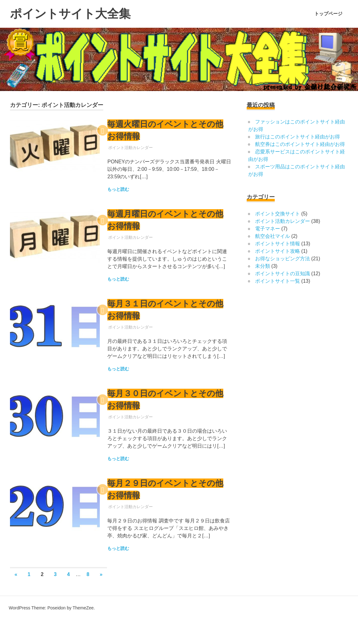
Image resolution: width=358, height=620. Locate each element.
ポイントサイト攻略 (277, 251)
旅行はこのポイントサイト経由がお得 (297, 136)
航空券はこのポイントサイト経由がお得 (300, 144)
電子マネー (267, 228)
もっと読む (118, 189)
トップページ (328, 13)
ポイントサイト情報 (277, 243)
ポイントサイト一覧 (277, 281)
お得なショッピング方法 (282, 258)
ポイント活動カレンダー (130, 147)
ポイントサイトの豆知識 (282, 273)
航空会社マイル (272, 236)
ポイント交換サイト (277, 213)
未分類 (262, 266)
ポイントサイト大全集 (70, 13)
